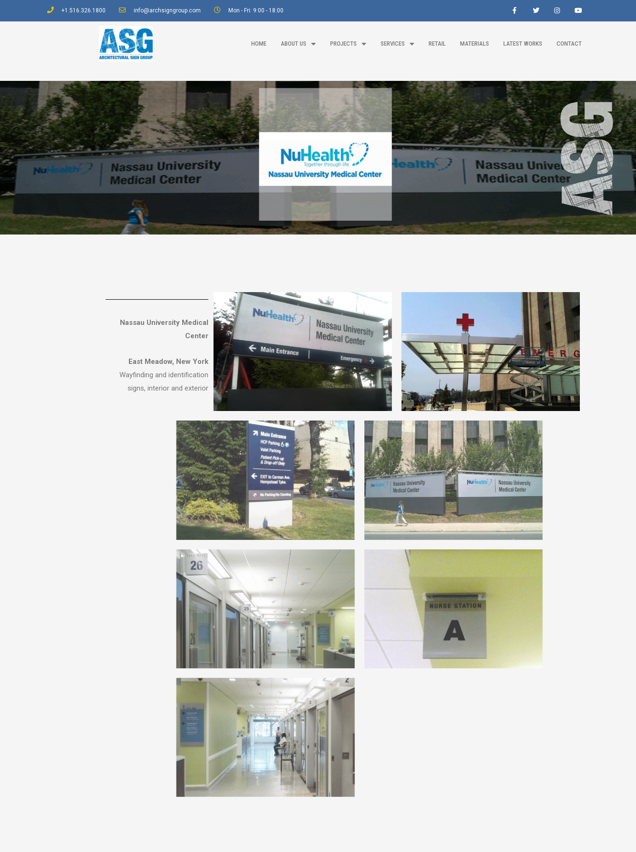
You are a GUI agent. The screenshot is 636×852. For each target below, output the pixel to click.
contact (569, 43)
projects (348, 44)
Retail (437, 43)
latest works (522, 43)
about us (298, 44)
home (258, 43)
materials (474, 43)
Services (397, 44)
